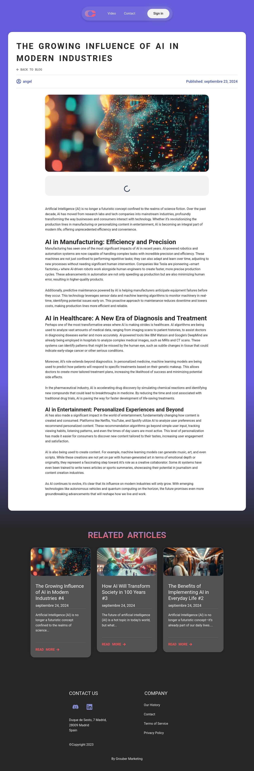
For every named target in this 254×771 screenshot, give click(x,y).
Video (112, 13)
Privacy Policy (154, 733)
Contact (129, 13)
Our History (152, 705)
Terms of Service (156, 723)
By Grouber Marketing (127, 759)
